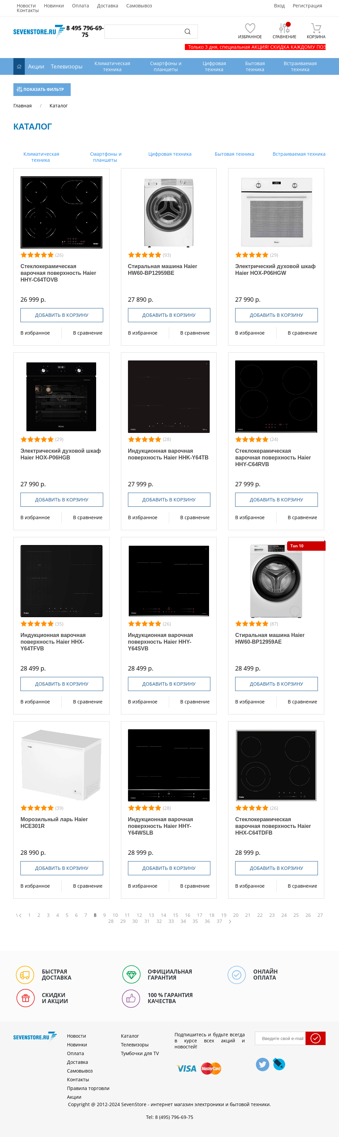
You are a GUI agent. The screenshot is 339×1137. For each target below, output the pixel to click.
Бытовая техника (233, 154)
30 (135, 921)
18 (211, 915)
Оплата (80, 5)
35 (195, 921)
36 (207, 921)
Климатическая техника (40, 157)
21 (248, 915)
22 (260, 915)
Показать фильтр (40, 89)
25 (296, 915)
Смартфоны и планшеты (105, 157)
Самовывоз (139, 5)
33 (171, 921)
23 (272, 915)
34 (183, 921)
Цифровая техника (169, 154)
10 (115, 915)
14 (163, 915)
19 (223, 915)
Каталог (130, 1036)
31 (147, 921)
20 (236, 915)
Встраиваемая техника (298, 154)
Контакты (28, 10)
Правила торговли (88, 1088)
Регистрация (307, 5)
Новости (26, 5)
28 (111, 921)
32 (159, 921)
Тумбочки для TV (140, 1053)
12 (139, 915)
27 (320, 915)
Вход (279, 5)
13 (151, 915)
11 (127, 915)
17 (199, 915)
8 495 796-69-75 (85, 31)
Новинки (54, 5)
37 (219, 921)
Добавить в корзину (61, 315)
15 (175, 915)
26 (308, 915)
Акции (36, 66)
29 (123, 921)
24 (284, 915)
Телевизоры (66, 66)
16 (187, 915)
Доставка (107, 5)
